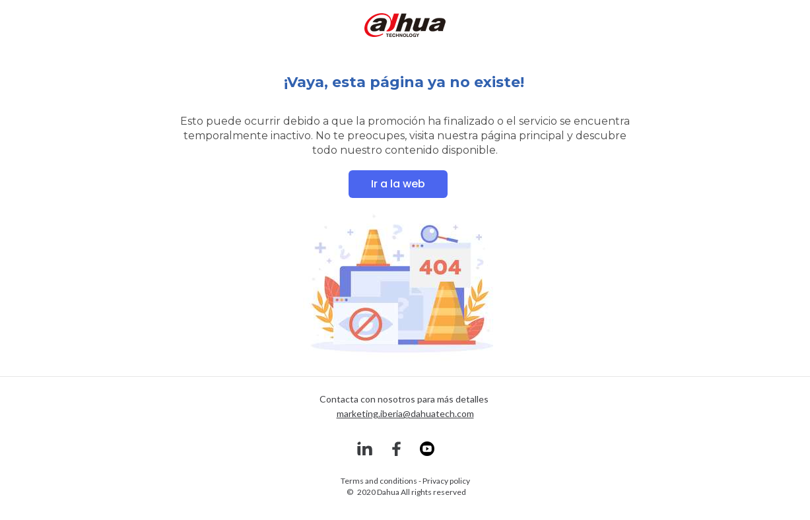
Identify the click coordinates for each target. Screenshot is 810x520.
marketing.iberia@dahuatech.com (405, 413)
